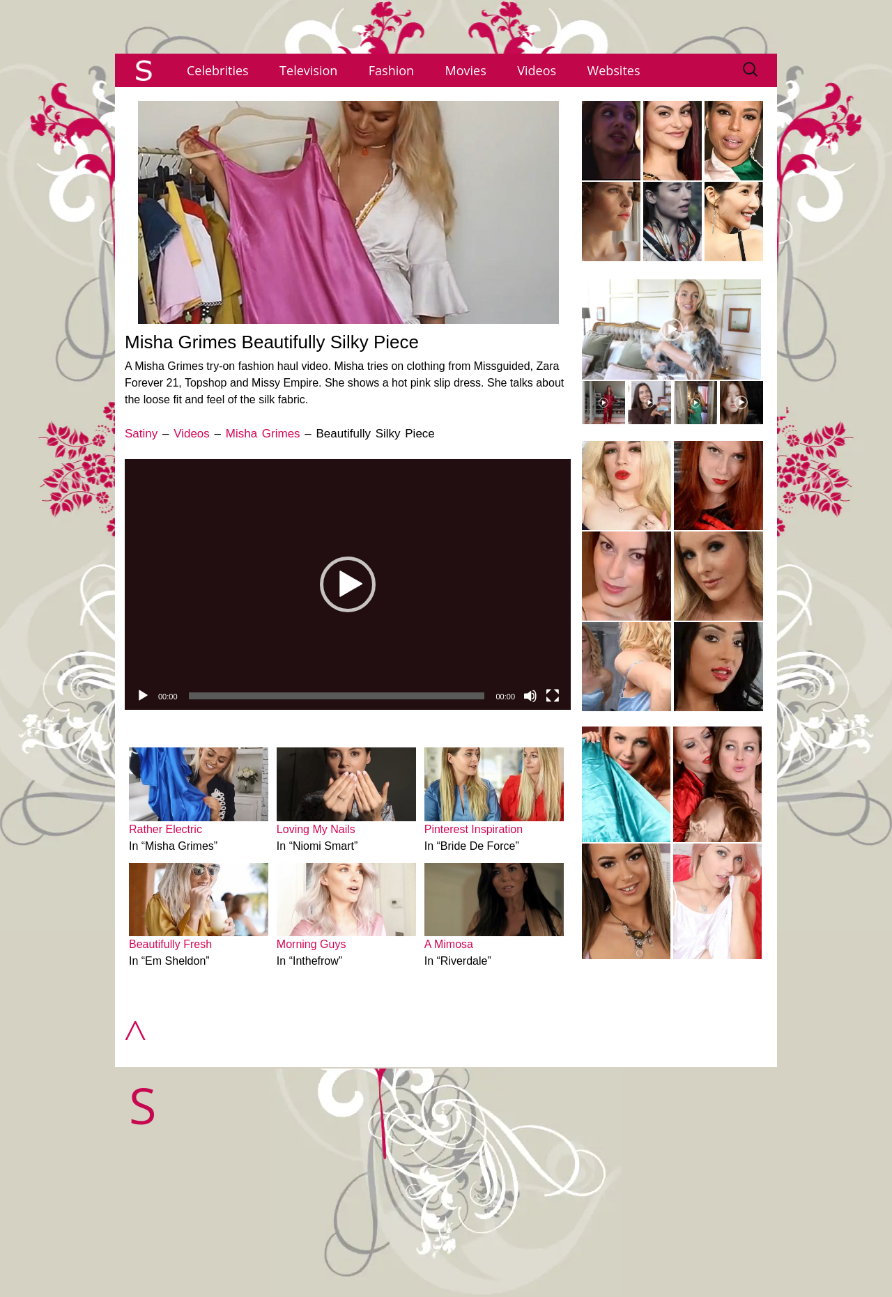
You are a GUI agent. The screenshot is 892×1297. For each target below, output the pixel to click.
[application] (348, 584)
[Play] (143, 696)
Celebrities (218, 70)
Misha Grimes (263, 433)
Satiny (141, 433)
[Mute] (530, 696)
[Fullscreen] (553, 696)
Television (308, 70)
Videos (536, 70)
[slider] (337, 695)
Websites (613, 70)
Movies (465, 70)
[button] (348, 584)
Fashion (391, 70)
